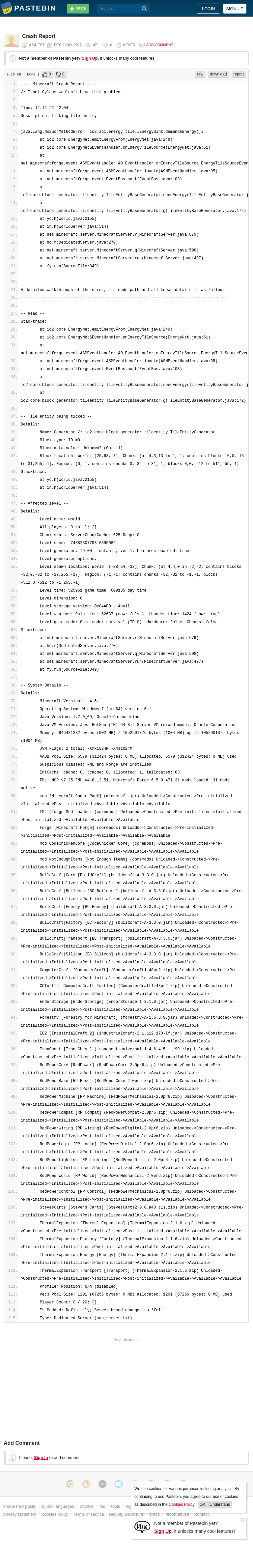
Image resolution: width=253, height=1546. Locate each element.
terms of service (89, 1514)
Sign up (234, 8)
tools (115, 1506)
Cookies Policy (181, 1504)
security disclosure (126, 1514)
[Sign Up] (142, 1527)
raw (200, 74)
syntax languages (57, 1506)
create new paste (19, 1506)
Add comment (159, 45)
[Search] (144, 9)
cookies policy (55, 1514)
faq (102, 1506)
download (218, 74)
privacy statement (19, 1514)
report (239, 74)
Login (208, 8)
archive (87, 1506)
